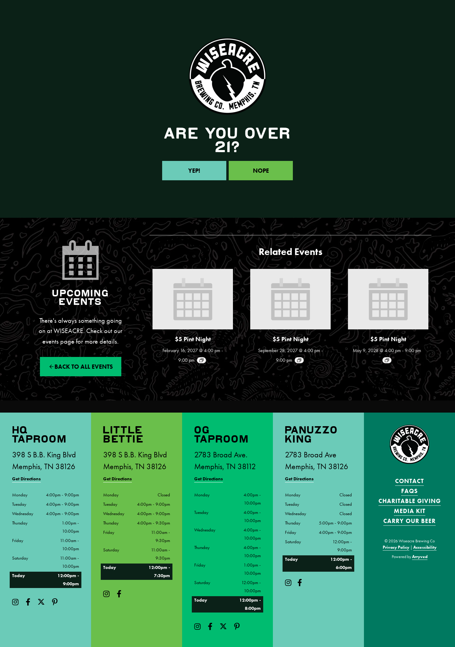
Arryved (419, 556)
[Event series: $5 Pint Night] (201, 360)
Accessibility (425, 547)
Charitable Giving (409, 501)
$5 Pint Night (193, 339)
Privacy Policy (396, 547)
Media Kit (409, 511)
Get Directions (26, 479)
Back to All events (83, 367)
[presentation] (192, 299)
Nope (261, 171)
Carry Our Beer (409, 521)
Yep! (194, 171)
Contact (409, 481)
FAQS (409, 491)
